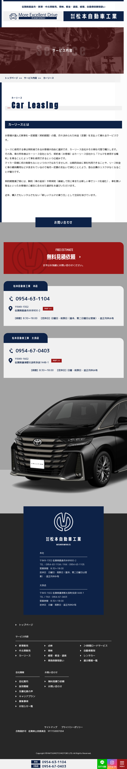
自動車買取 (89, 650)
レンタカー (89, 655)
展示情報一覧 (91, 660)
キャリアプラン (27, 696)
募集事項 (23, 701)
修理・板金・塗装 (57, 655)
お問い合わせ (55, 686)
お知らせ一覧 (26, 706)
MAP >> (48, 308)
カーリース (48, 77)
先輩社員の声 (26, 691)
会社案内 (23, 681)
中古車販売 (25, 650)
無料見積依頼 (60, 257)
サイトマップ (50, 727)
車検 (50, 650)
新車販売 (23, 645)
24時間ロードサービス (95, 645)
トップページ (11, 77)
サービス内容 (30, 77)
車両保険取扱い (56, 660)
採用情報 (23, 686)
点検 (50, 645)
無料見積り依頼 (56, 681)
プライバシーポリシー (72, 727)
